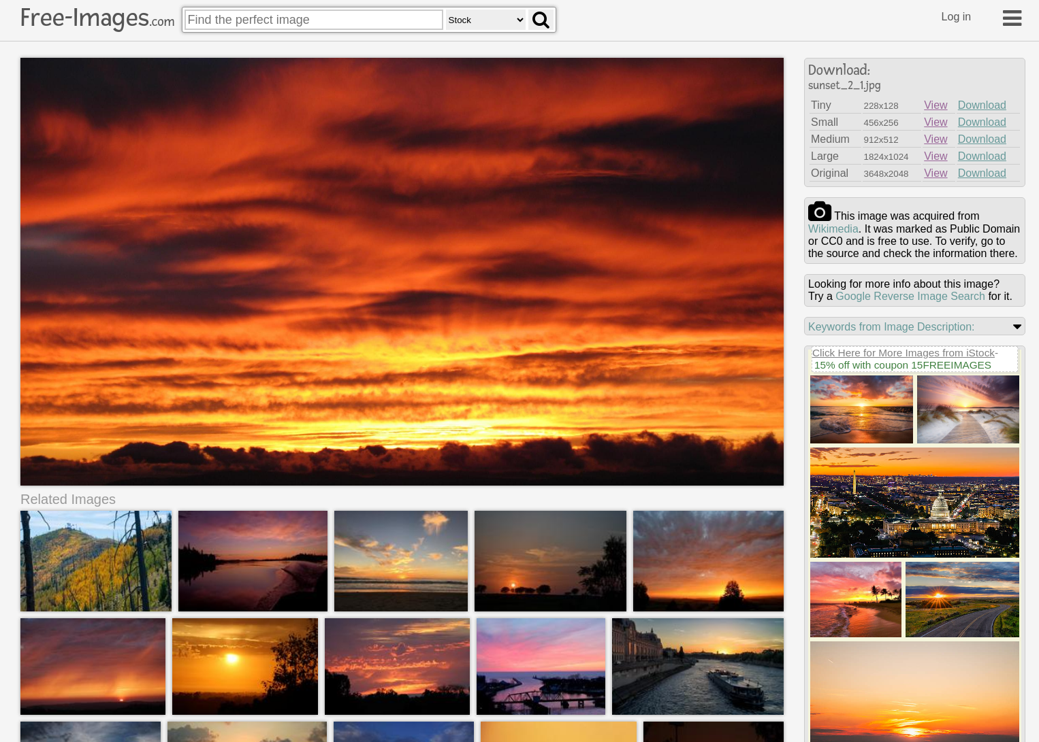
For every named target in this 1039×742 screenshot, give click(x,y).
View (935, 105)
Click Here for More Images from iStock (903, 352)
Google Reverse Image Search (910, 296)
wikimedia (833, 229)
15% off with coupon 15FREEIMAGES (902, 365)
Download (982, 105)
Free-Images (97, 17)
